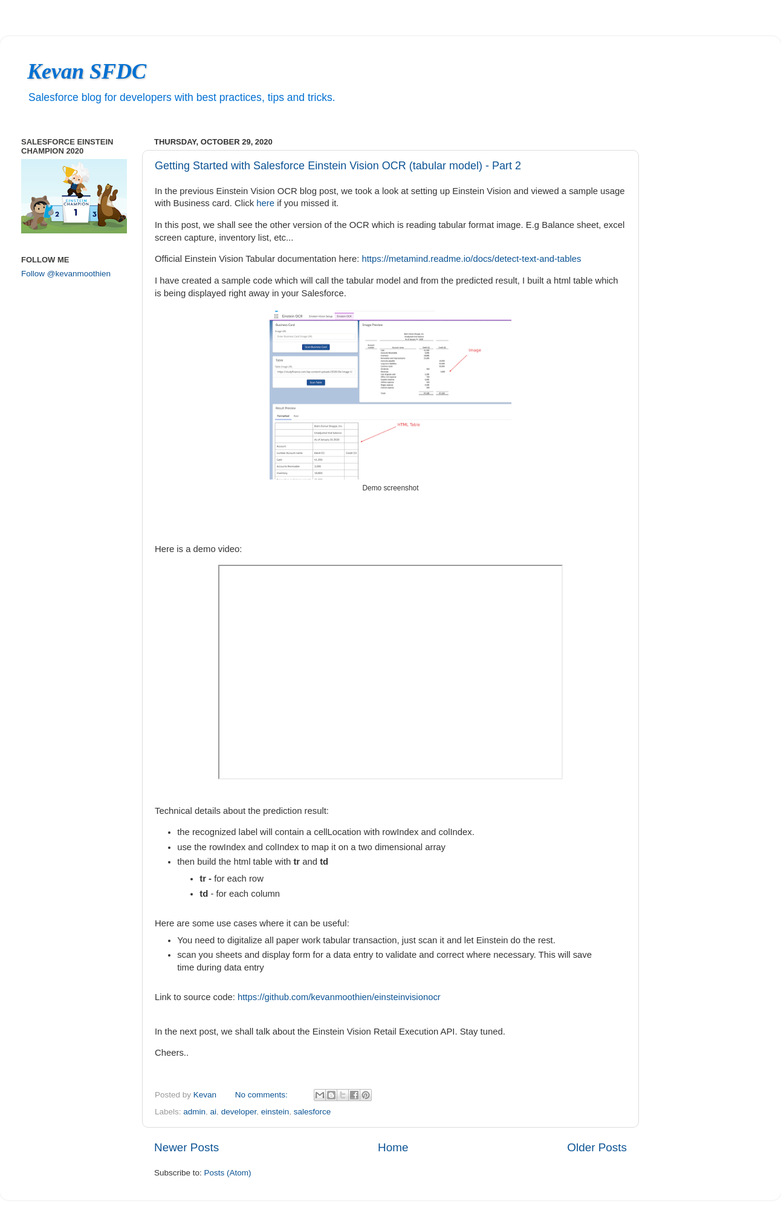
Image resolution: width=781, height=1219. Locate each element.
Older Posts (597, 1147)
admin (194, 1111)
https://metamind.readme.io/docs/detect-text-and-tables (471, 259)
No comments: (262, 1094)
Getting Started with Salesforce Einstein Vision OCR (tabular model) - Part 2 (338, 166)
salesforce (312, 1111)
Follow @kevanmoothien (66, 273)
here (265, 203)
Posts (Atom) (227, 1172)
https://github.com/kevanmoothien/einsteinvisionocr (339, 997)
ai (213, 1111)
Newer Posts (186, 1147)
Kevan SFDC (86, 71)
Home (393, 1147)
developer (239, 1111)
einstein (275, 1111)
